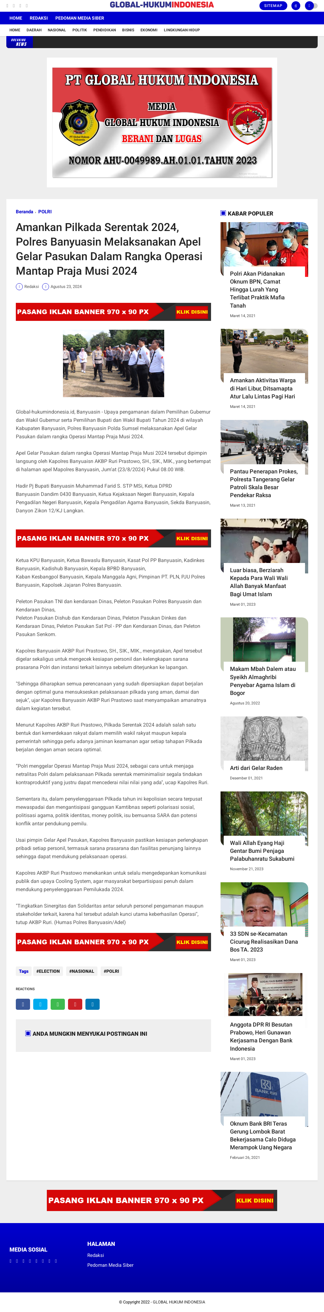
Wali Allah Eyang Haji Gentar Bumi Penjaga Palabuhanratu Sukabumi (262, 851)
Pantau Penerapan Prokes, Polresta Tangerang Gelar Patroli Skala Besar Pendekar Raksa (264, 483)
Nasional (57, 30)
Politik (79, 30)
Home (15, 18)
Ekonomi (149, 30)
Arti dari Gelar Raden (256, 768)
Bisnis (128, 30)
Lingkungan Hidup (182, 30)
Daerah (34, 30)
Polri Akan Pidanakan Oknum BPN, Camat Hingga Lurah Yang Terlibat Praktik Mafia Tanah (257, 289)
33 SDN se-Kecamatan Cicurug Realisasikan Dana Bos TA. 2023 (264, 941)
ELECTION (49, 971)
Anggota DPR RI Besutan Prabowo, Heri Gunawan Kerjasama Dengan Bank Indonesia (261, 1036)
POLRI (45, 212)
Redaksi (39, 18)
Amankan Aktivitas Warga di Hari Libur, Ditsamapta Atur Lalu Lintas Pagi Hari (263, 388)
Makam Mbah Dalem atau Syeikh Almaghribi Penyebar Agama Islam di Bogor (263, 680)
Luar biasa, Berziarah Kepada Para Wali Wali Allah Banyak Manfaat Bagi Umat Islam (259, 582)
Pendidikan (104, 30)
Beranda (24, 212)
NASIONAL (81, 971)
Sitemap (273, 5)
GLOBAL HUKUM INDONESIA (179, 1302)
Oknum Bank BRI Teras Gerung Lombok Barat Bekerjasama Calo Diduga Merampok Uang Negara (263, 1135)
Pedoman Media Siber (79, 18)
